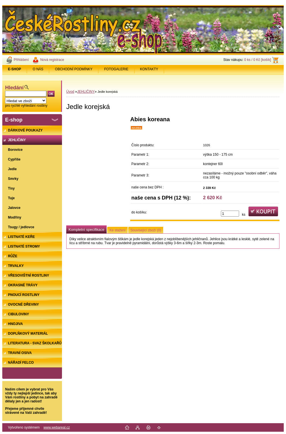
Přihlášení (21, 60)
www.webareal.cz (56, 427)
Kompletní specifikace (86, 229)
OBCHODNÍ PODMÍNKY (73, 69)
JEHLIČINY (85, 92)
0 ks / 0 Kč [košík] (257, 60)
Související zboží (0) (145, 230)
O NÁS (38, 69)
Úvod (70, 92)
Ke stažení (117, 230)
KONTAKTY (149, 69)
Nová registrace (52, 60)
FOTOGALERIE (116, 69)
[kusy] (230, 214)
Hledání (14, 87)
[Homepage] (14, 69)
